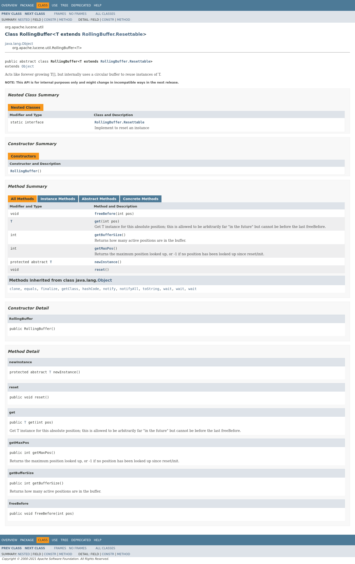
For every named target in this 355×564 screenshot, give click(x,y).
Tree (64, 5)
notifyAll (129, 289)
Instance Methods (57, 199)
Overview (9, 5)
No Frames (78, 14)
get (98, 221)
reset (100, 270)
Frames (60, 14)
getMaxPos (104, 248)
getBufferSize (108, 235)
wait (167, 289)
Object (27, 66)
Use (55, 5)
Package (27, 5)
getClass (70, 289)
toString (151, 289)
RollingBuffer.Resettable (112, 34)
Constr (50, 19)
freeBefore (105, 214)
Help (98, 5)
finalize (49, 289)
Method (65, 19)
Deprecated (81, 5)
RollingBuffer (23, 171)
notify (109, 289)
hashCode (90, 289)
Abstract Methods (99, 199)
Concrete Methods (141, 199)
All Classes (105, 14)
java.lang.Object (19, 44)
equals (30, 289)
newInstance (106, 262)
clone (15, 289)
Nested (24, 19)
